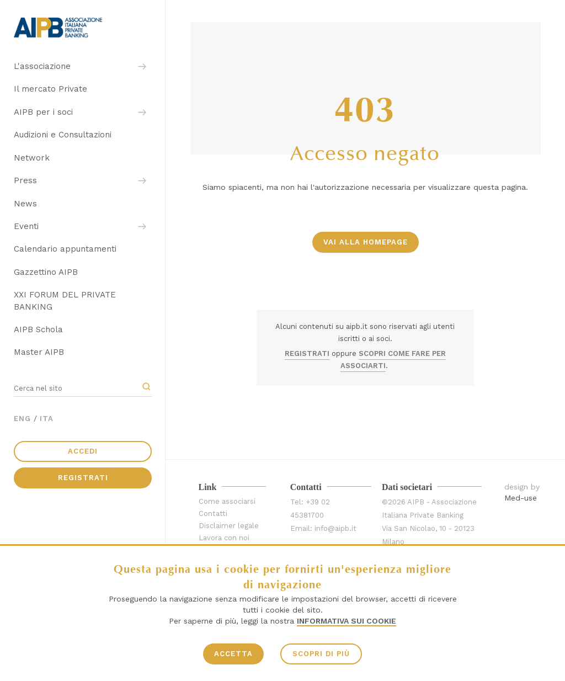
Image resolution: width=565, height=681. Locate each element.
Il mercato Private (50, 89)
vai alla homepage (365, 242)
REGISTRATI (307, 353)
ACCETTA (233, 654)
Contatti (213, 513)
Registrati (83, 477)
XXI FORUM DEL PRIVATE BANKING (65, 300)
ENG (22, 418)
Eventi (26, 226)
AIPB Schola (38, 329)
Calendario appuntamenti (65, 249)
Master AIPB (39, 352)
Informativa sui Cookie (346, 620)
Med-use (520, 497)
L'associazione (42, 66)
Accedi (83, 451)
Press (25, 180)
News (25, 204)
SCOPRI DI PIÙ (321, 654)
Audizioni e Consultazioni (62, 135)
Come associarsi (227, 501)
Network (32, 158)
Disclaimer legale (229, 526)
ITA (47, 418)
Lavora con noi (224, 538)
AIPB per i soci (43, 112)
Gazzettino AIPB (46, 272)
